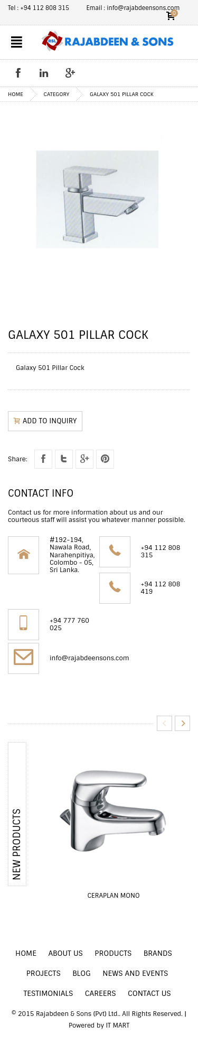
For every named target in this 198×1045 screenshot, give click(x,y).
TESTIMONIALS (48, 993)
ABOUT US (65, 953)
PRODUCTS (113, 953)
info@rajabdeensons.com (89, 658)
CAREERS (100, 993)
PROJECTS (43, 973)
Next (182, 723)
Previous (164, 723)
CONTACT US (149, 993)
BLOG (81, 973)
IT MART (117, 1025)
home (15, 94)
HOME (25, 953)
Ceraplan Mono (113, 895)
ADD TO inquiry (45, 420)
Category (57, 94)
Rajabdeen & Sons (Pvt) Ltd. (77, 1014)
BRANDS (158, 953)
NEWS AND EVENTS (135, 973)
